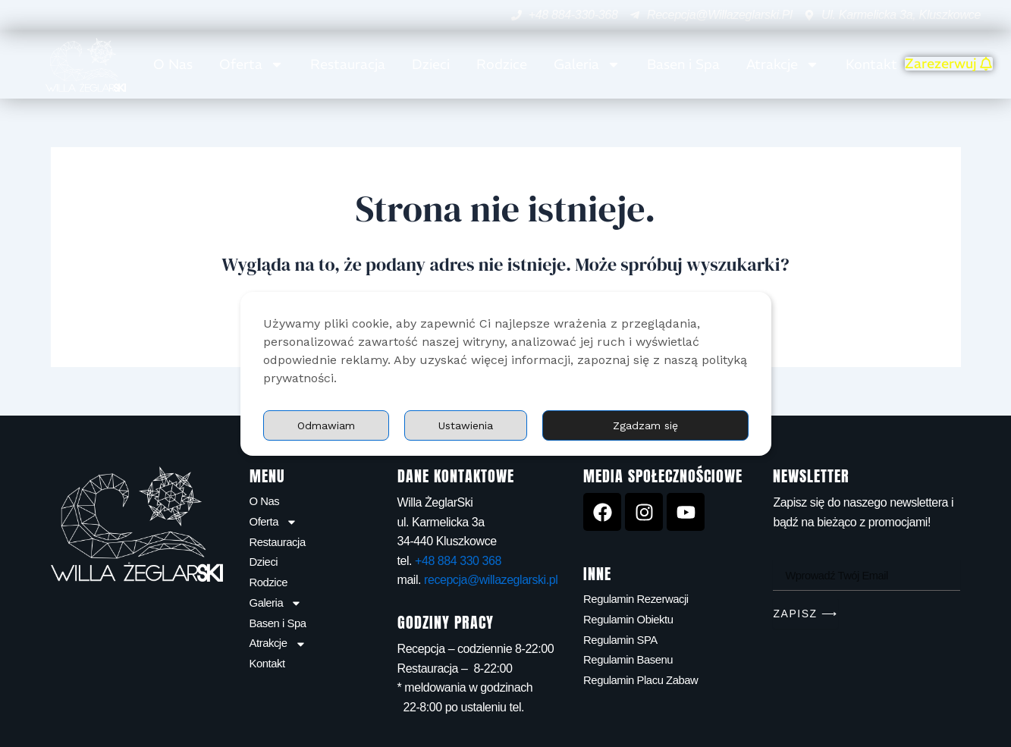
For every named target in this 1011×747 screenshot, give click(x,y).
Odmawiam (683, 425)
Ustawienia (540, 425)
